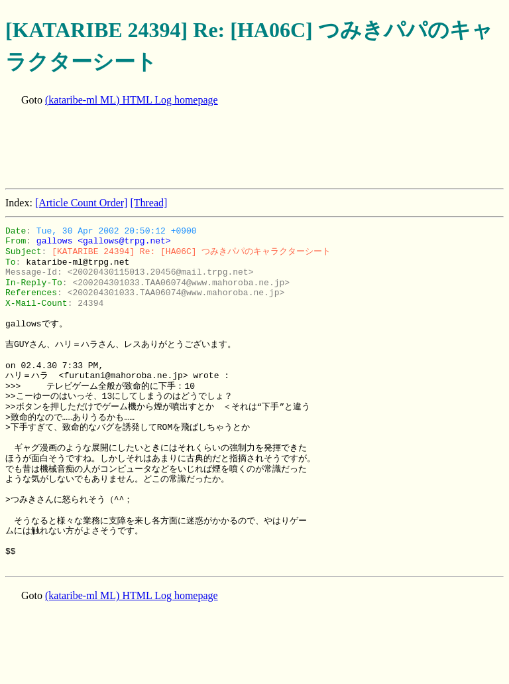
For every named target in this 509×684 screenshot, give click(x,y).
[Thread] (148, 202)
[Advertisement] (246, 148)
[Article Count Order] (81, 202)
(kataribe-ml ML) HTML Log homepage (131, 99)
